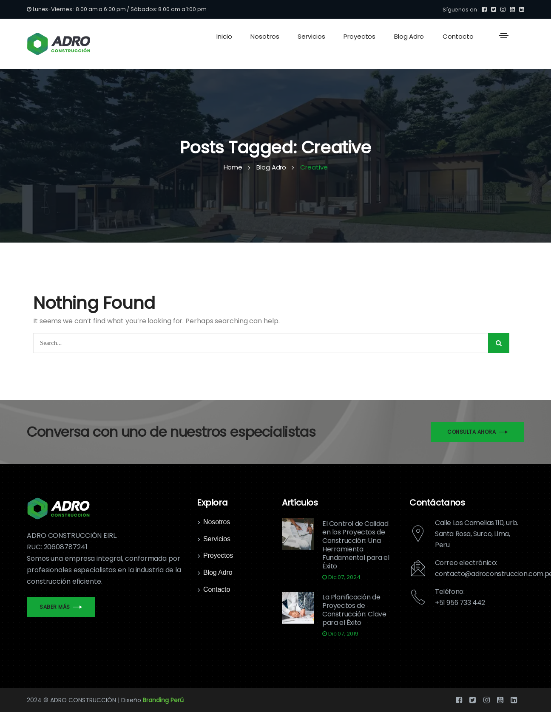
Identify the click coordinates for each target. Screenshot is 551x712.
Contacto (216, 589)
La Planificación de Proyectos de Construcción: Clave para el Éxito (354, 609)
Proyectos (218, 555)
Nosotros (216, 522)
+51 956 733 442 (460, 602)
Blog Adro (217, 572)
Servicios (216, 538)
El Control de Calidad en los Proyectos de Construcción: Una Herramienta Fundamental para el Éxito (355, 545)
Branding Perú (163, 700)
